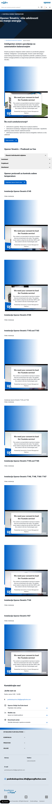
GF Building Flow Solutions (14, 732)
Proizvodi (14, 743)
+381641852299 (31, 761)
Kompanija (14, 737)
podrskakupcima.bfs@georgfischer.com (19, 699)
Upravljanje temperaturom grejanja (13, 40)
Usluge (14, 748)
